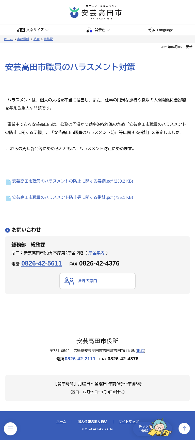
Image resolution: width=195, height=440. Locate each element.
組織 (37, 39)
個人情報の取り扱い (92, 422)
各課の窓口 (88, 281)
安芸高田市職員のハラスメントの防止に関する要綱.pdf (69, 181)
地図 (140, 351)
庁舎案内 (96, 253)
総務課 (48, 39)
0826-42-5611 (41, 263)
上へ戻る (184, 428)
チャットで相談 (153, 428)
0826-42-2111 (80, 359)
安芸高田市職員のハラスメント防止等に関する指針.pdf (69, 197)
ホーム (8, 39)
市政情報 (23, 39)
